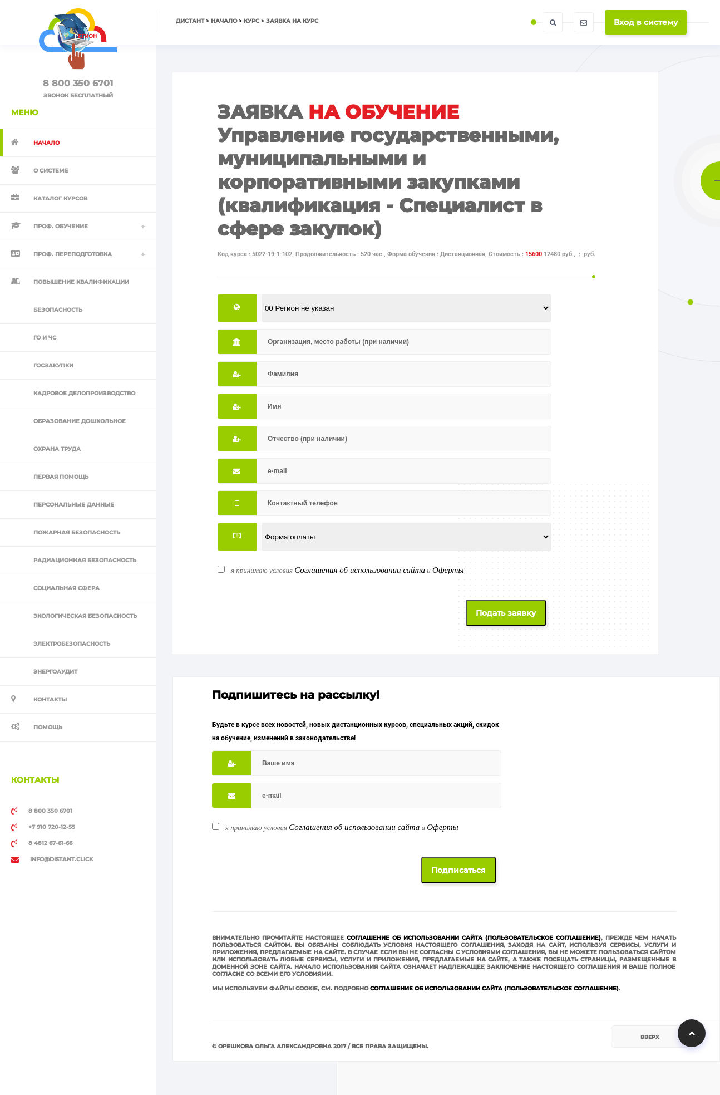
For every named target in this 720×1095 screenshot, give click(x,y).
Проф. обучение (60, 226)
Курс (251, 20)
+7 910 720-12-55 (43, 827)
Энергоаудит (55, 671)
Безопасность (57, 309)
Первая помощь (60, 476)
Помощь (47, 727)
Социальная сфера (66, 588)
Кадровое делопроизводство (84, 393)
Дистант (190, 20)
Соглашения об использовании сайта (359, 570)
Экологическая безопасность (85, 616)
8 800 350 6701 (78, 83)
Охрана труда (57, 449)
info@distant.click (52, 859)
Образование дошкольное (79, 421)
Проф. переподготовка (72, 254)
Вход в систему (646, 22)
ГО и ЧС (44, 337)
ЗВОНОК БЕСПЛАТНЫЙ (78, 95)
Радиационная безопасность (84, 560)
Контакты (50, 699)
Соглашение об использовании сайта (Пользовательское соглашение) (474, 937)
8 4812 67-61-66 (41, 843)
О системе (50, 170)
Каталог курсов (60, 198)
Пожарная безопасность (76, 532)
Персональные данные (73, 504)
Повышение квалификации (81, 282)
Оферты (447, 570)
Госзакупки (53, 365)
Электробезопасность (71, 643)
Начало (224, 20)
